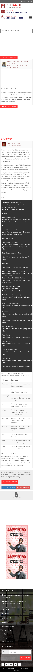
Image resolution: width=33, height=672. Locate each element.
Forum (5, 634)
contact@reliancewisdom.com (16, 12)
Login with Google (23, 487)
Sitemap (6, 613)
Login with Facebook (8, 487)
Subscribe (25, 658)
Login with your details (9, 482)
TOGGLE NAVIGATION (10, 31)
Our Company (8, 626)
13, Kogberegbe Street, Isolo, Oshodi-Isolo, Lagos (16, 596)
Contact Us (6, 630)
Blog (4, 638)
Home (5, 622)
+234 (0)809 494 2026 (14, 18)
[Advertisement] (13, 44)
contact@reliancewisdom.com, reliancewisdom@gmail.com (14, 602)
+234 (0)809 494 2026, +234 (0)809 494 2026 (16, 608)
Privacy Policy (8, 642)
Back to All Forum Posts (9, 57)
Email (5, 652)
